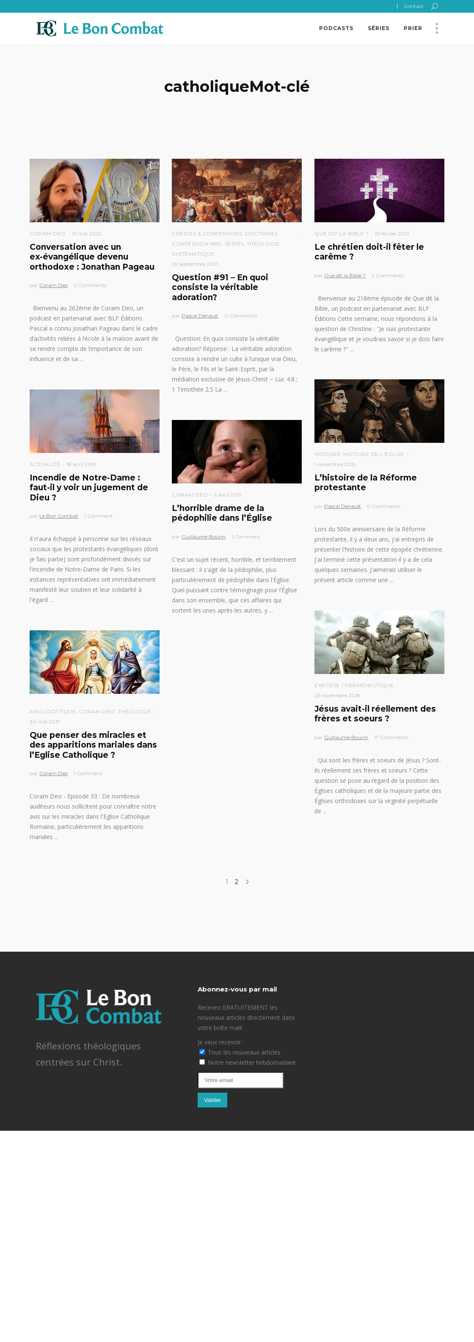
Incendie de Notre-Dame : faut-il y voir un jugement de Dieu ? (89, 488)
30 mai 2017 (45, 721)
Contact (414, 6)
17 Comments (391, 737)
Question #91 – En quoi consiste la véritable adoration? (220, 287)
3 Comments (388, 275)
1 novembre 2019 (335, 464)
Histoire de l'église (373, 454)
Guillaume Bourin (204, 536)
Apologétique (53, 711)
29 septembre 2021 (195, 264)
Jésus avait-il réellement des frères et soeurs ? (375, 713)
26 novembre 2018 (337, 695)
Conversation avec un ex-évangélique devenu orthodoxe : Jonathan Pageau (92, 257)
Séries (234, 243)
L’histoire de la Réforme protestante (365, 482)
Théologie (135, 711)
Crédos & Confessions (207, 233)
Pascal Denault (200, 315)
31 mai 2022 (87, 233)
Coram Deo (48, 233)
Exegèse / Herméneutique (354, 685)
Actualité (45, 464)
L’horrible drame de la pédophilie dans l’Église (222, 513)
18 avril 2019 (81, 464)
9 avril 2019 (228, 495)
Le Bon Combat (58, 516)
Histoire (327, 454)
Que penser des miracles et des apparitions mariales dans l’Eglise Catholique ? (93, 745)
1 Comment (98, 516)
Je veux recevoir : (221, 1042)
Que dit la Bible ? (341, 233)
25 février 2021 (392, 233)
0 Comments (90, 285)
